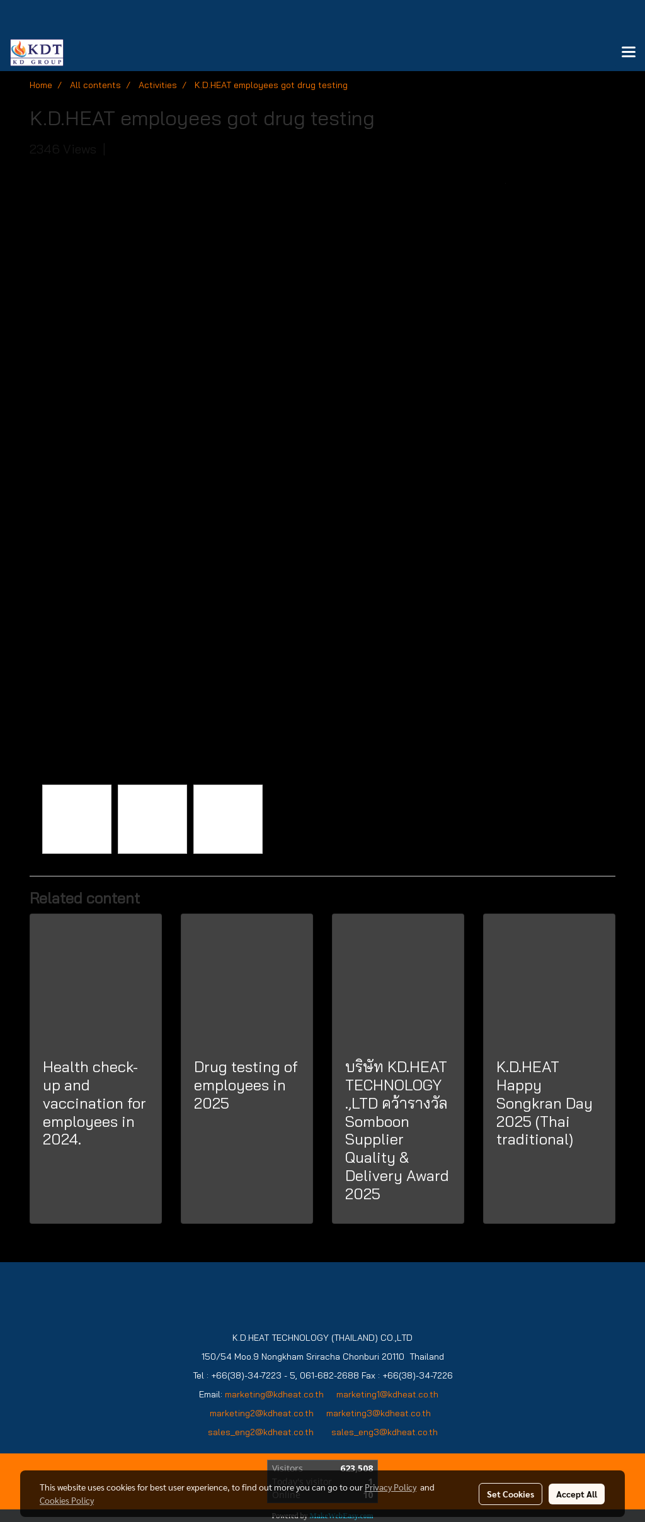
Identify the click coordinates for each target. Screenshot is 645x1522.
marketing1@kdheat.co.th (387, 1394)
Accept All (576, 1493)
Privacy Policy (390, 1486)
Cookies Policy (67, 1500)
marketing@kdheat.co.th (274, 1394)
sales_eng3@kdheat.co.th (384, 1432)
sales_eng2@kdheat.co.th (261, 1432)
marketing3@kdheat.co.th (379, 1413)
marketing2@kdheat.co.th (262, 1413)
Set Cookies (510, 1493)
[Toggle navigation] (628, 53)
